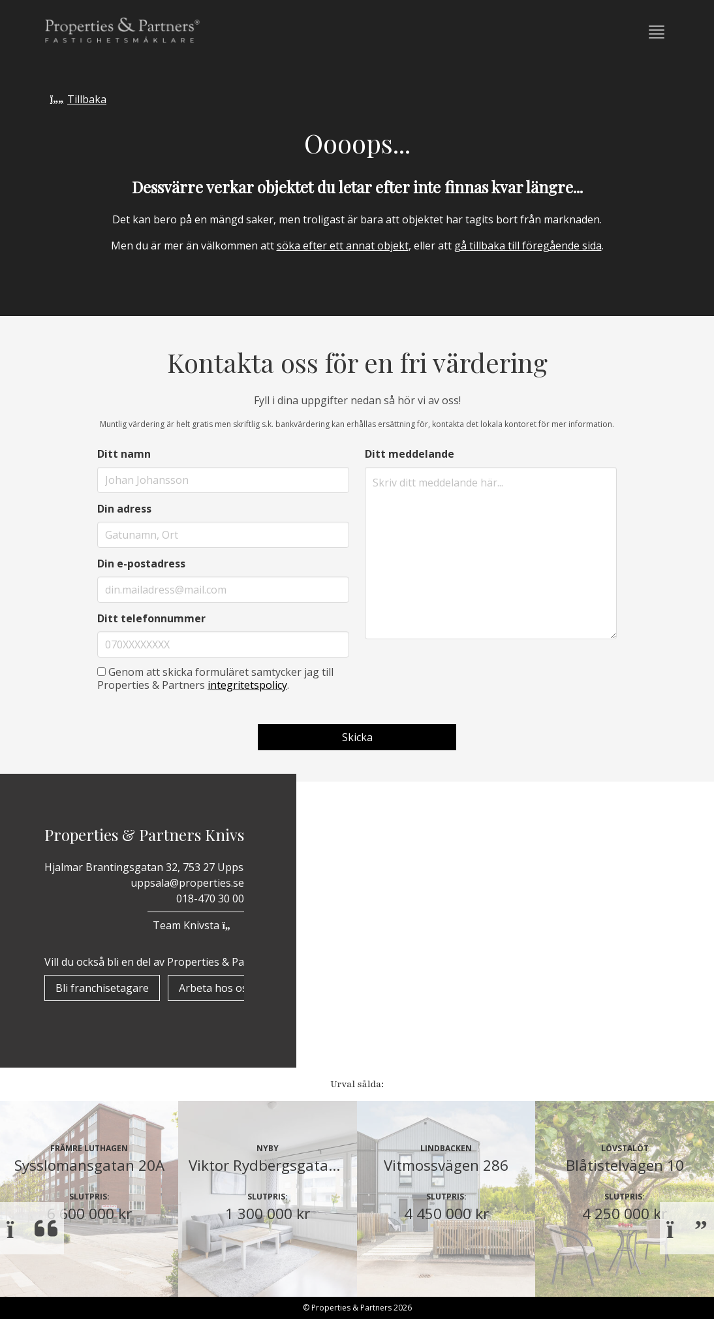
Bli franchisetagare (102, 988)
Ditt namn (124, 454)
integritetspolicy (247, 685)
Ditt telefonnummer (151, 618)
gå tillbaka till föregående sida (528, 245)
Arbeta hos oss (216, 988)
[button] (656, 32)
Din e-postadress (141, 563)
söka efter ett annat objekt (343, 245)
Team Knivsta (195, 925)
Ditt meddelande (409, 454)
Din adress (124, 508)
